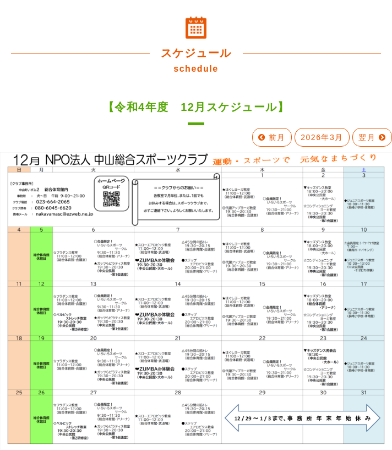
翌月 (372, 137)
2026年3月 (322, 137)
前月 (272, 137)
